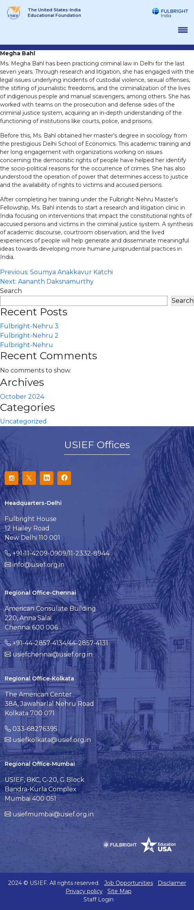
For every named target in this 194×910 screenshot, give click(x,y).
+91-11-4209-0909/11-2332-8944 (60, 553)
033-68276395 (34, 729)
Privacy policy (84, 891)
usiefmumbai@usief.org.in (53, 814)
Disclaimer (172, 882)
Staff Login (99, 899)
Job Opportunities (128, 882)
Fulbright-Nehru (26, 345)
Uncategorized (23, 421)
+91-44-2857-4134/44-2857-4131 (60, 643)
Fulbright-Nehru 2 (29, 335)
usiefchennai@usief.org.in (52, 654)
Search (11, 291)
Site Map (119, 891)
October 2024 (22, 396)
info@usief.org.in (38, 564)
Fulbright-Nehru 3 (29, 326)
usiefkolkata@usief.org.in (51, 740)
